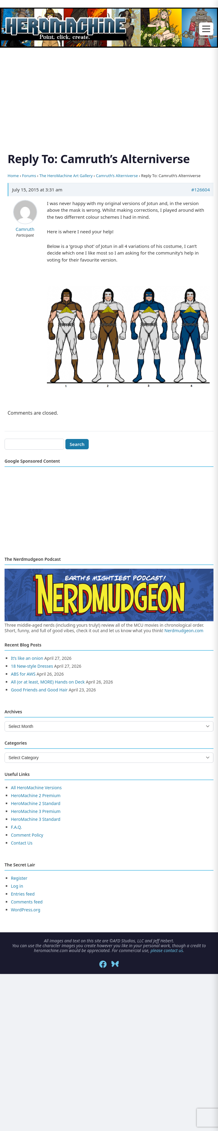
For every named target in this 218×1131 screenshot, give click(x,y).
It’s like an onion (27, 658)
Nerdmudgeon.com (183, 630)
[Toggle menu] (206, 28)
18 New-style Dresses (32, 666)
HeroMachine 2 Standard (35, 803)
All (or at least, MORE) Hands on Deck (48, 682)
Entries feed (23, 894)
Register (19, 878)
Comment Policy (27, 835)
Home (13, 175)
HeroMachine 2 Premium (36, 795)
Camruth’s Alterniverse (117, 175)
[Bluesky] (115, 964)
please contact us (166, 950)
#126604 (200, 190)
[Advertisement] (109, 92)
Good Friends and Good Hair (39, 690)
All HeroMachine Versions (36, 787)
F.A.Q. (16, 827)
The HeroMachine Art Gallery (66, 175)
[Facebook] (103, 964)
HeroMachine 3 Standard (35, 819)
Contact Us (21, 843)
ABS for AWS (23, 674)
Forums (29, 175)
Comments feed (27, 902)
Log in (17, 886)
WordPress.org (25, 910)
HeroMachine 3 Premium (36, 811)
